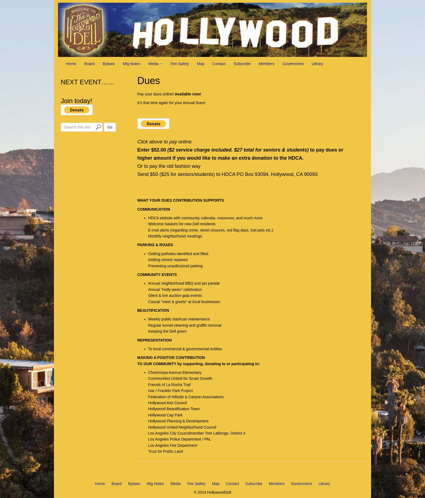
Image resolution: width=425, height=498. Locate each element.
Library (317, 64)
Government (293, 64)
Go (109, 127)
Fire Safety (179, 64)
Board (89, 64)
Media (155, 64)
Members (266, 64)
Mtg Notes (131, 64)
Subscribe (242, 64)
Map (200, 64)
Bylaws (109, 64)
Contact (219, 64)
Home (71, 64)
